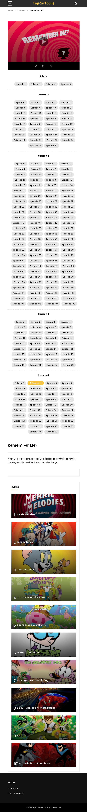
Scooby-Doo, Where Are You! (33, 597)
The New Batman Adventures (33, 763)
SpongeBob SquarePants (31, 625)
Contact (14, 788)
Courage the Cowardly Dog (32, 680)
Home (10, 10)
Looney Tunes (25, 542)
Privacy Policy (16, 793)
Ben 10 (20, 735)
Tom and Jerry (25, 569)
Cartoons (21, 10)
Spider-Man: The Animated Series (36, 708)
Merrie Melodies (26, 514)
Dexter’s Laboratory (28, 652)
